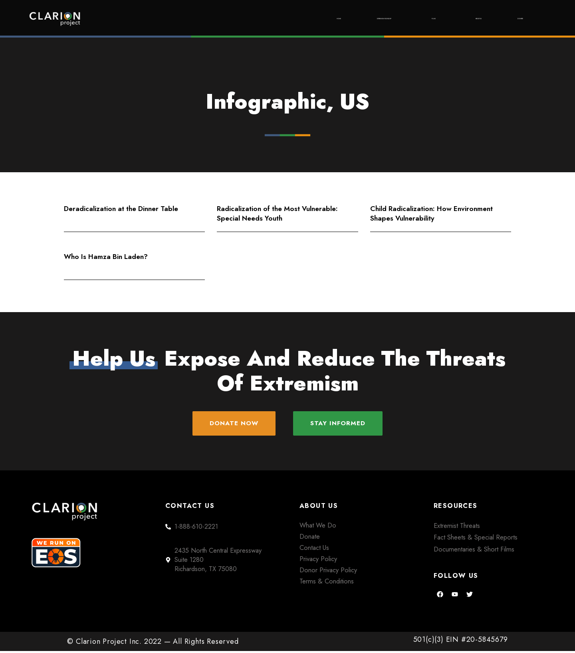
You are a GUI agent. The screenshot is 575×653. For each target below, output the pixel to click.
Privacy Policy (318, 560)
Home (234, 18)
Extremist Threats (457, 527)
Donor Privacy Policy (328, 571)
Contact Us (314, 549)
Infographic (266, 101)
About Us (449, 18)
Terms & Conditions (326, 582)
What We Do (317, 527)
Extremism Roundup (311, 18)
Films (389, 18)
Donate (511, 18)
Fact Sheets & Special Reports (476, 539)
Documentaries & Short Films (474, 550)
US (354, 101)
